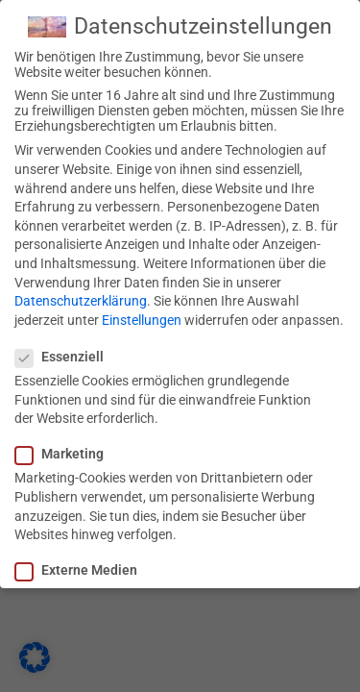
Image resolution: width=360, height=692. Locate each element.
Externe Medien (82, 570)
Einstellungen (141, 320)
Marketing (65, 453)
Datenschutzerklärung (80, 301)
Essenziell (65, 356)
